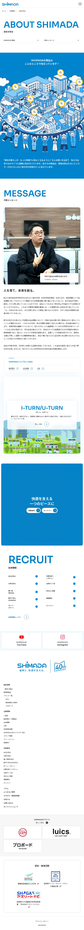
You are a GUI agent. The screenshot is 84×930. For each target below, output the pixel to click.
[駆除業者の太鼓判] (23, 832)
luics (7, 699)
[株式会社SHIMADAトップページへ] (9, 4)
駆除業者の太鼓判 (11, 702)
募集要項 (31, 511)
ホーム (4, 11)
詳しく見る (38, 424)
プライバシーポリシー (42, 921)
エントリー (48, 511)
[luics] (61, 832)
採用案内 (12, 11)
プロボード (9, 706)
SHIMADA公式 (21, 644)
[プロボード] (23, 846)
